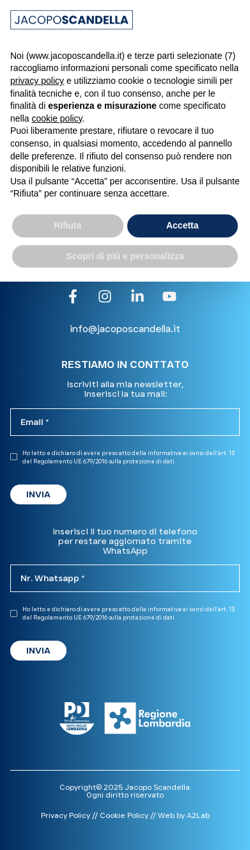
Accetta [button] (182, 225)
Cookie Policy (124, 815)
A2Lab (198, 815)
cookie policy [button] (56, 118)
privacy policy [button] (37, 81)
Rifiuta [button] (68, 225)
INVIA (38, 494)
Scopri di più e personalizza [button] (125, 256)
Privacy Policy (65, 815)
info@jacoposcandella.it (125, 329)
